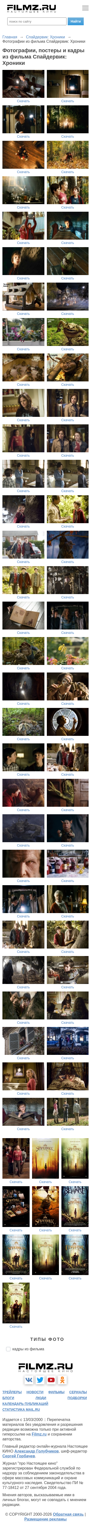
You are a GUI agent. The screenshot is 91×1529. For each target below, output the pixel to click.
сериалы (78, 1392)
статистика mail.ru (21, 1409)
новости (34, 1392)
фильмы (56, 1392)
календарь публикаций (25, 1404)
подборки (77, 1398)
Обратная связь (68, 1514)
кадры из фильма (28, 1349)
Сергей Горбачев (18, 1456)
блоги (8, 1398)
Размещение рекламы (45, 1519)
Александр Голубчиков (36, 1451)
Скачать (23, 101)
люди (40, 1398)
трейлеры (12, 1392)
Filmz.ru (39, 1434)
